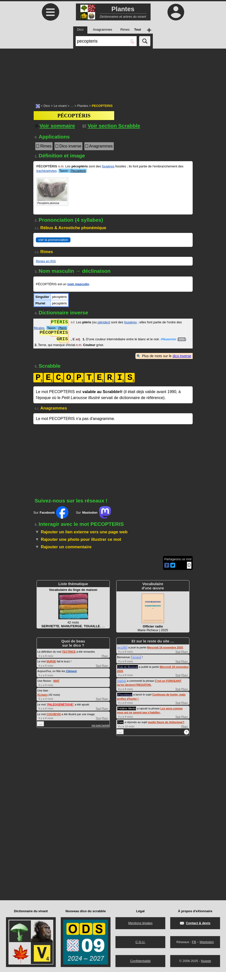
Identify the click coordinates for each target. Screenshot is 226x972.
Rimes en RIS (46, 261)
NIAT (56, 680)
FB (194, 942)
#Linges (42, 694)
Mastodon (207, 942)
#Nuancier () (173, 340)
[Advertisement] (113, 73)
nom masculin (78, 284)
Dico (47, 106)
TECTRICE (69, 651)
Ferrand (136, 657)
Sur (50, 512)
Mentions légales (140, 923)
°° (60, 704)
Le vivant (60, 106)
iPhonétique (124, 694)
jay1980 (122, 647)
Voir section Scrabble (111, 126)
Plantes (82, 106)
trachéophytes (46, 171)
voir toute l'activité (100, 725)
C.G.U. (140, 942)
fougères (108, 166)
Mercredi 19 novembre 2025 (165, 647)
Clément (71, 671)
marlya (121, 680)
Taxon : (72, 171)
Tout (98, 665)
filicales (39, 328)
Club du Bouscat (127, 666)
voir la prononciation (53, 240)
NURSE (51, 661)
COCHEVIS (54, 714)
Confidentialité (140, 961)
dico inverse (181, 356)
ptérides (103, 323)
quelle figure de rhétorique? (166, 722)
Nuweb (206, 961)
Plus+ (105, 655)
